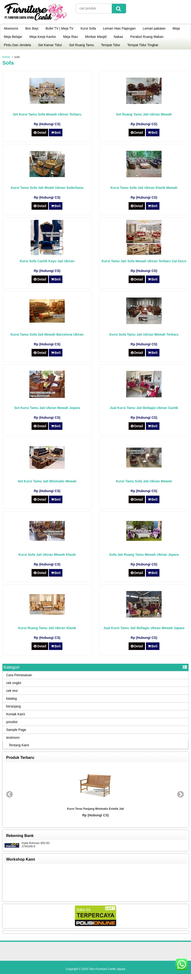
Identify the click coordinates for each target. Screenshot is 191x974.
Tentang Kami (19, 745)
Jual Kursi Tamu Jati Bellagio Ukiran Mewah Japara (143, 628)
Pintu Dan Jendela (17, 45)
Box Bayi (31, 28)
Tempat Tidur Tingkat (142, 45)
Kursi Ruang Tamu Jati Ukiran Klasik (47, 628)
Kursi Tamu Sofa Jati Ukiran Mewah (144, 481)
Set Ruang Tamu (81, 45)
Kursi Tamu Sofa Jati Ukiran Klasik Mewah (144, 188)
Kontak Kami (15, 714)
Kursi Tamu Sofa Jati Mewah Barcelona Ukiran (47, 334)
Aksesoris (11, 28)
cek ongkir (13, 683)
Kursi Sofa (88, 28)
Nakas (118, 37)
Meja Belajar (13, 37)
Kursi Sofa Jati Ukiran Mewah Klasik (47, 554)
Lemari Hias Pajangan (119, 28)
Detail (39, 132)
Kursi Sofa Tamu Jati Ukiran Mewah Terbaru (143, 334)
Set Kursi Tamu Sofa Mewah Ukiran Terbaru (47, 114)
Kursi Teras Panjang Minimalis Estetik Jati (95, 808)
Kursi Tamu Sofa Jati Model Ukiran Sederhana (47, 188)
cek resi (12, 691)
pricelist (11, 722)
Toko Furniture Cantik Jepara (107, 969)
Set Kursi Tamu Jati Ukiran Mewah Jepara (47, 408)
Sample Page (16, 730)
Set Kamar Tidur (50, 45)
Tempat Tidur (110, 45)
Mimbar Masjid (96, 37)
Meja (176, 28)
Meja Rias (70, 37)
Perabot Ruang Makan (146, 37)
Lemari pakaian (154, 28)
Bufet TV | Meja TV (60, 28)
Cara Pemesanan (19, 675)
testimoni (12, 737)
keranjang (13, 706)
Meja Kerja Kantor (42, 37)
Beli (56, 132)
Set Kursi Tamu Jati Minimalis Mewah (47, 481)
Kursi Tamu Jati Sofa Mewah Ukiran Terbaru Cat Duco (144, 261)
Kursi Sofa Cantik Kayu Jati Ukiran (47, 261)
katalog (11, 698)
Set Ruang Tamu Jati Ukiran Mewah (144, 114)
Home (6, 57)
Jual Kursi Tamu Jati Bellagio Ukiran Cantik (144, 408)
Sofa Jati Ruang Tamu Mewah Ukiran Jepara (144, 554)
